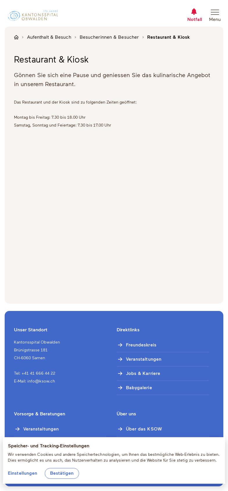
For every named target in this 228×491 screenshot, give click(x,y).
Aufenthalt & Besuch (49, 37)
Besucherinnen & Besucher (109, 37)
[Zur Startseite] (30, 15)
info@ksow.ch (41, 381)
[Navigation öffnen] (217, 15)
